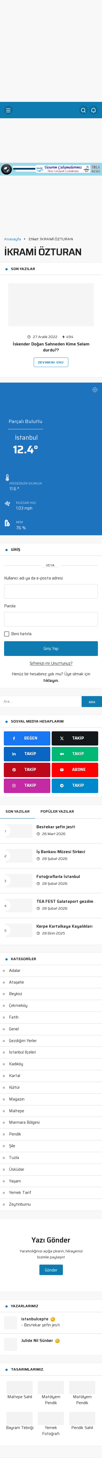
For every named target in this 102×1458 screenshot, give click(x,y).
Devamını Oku (51, 362)
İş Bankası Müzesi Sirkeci (60, 851)
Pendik (15, 1134)
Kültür (14, 1087)
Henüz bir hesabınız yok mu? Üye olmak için (51, 677)
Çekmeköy (18, 1005)
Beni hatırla (18, 634)
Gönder (51, 1270)
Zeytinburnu (20, 1204)
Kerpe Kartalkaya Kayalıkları (64, 926)
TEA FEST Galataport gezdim (64, 901)
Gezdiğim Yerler (23, 1040)
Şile (12, 1146)
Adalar (14, 970)
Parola (10, 606)
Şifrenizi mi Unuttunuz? (51, 663)
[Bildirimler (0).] (93, 110)
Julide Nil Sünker (40, 1341)
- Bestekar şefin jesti (40, 1325)
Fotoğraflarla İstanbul (58, 876)
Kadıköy (16, 1064)
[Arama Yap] (83, 110)
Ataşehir (16, 982)
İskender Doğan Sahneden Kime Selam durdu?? (51, 347)
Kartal (14, 1075)
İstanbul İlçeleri (22, 1052)
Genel (14, 1029)
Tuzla (14, 1157)
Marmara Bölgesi (24, 1122)
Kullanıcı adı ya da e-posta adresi (33, 578)
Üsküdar (16, 1169)
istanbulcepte (38, 1319)
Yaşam (15, 1181)
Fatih (13, 1017)
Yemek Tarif (20, 1192)
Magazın (16, 1099)
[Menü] (8, 110)
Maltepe (16, 1111)
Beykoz (15, 993)
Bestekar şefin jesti (55, 827)
